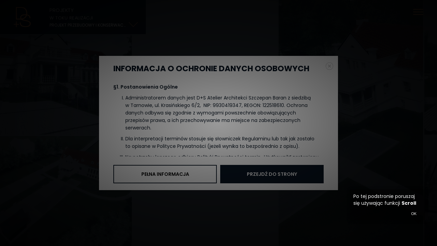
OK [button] (414, 214)
